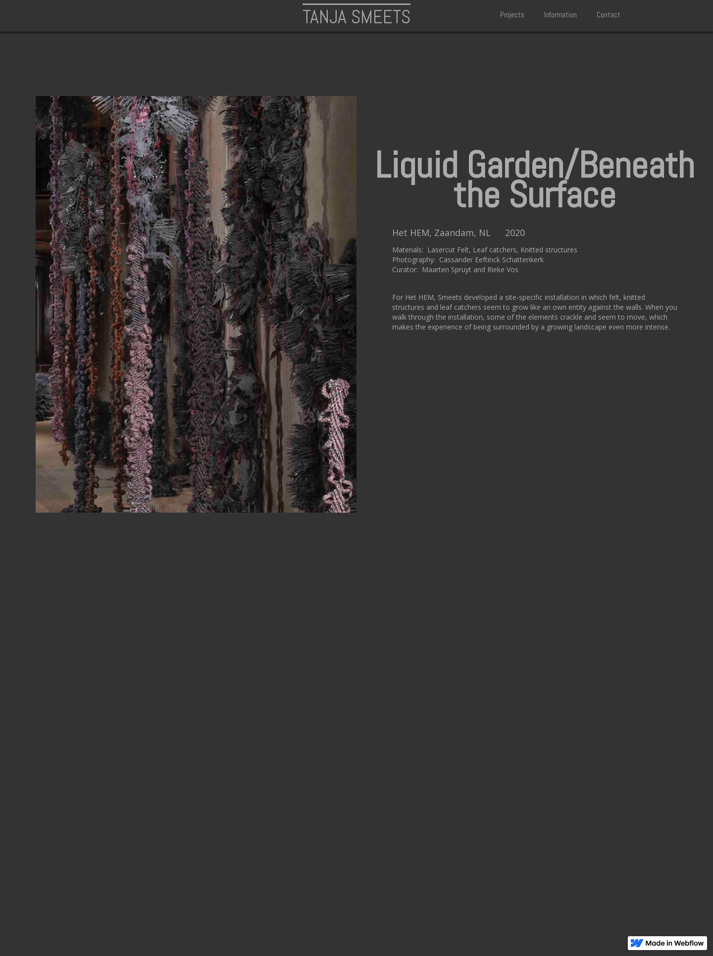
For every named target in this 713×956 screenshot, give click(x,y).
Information (560, 14)
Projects (512, 14)
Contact (608, 14)
